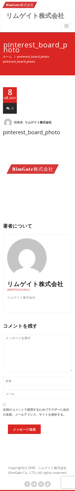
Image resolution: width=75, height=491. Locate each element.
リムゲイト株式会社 (38, 122)
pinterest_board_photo (33, 56)
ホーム (7, 56)
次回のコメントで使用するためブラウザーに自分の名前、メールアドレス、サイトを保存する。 (36, 412)
